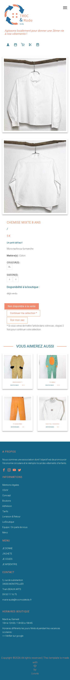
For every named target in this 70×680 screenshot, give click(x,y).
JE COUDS (7, 559)
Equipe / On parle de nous (15, 527)
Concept (6, 495)
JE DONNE (7, 548)
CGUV (5, 490)
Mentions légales (10, 485)
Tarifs (5, 511)
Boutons (6, 501)
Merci (5, 532)
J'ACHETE (7, 553)
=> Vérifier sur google (12, 636)
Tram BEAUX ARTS (11, 589)
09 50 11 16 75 (9, 594)
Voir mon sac (17, 320)
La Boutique (8, 522)
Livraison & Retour (11, 516)
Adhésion (7, 506)
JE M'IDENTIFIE (9, 564)
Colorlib (35, 673)
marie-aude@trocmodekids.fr (17, 599)
